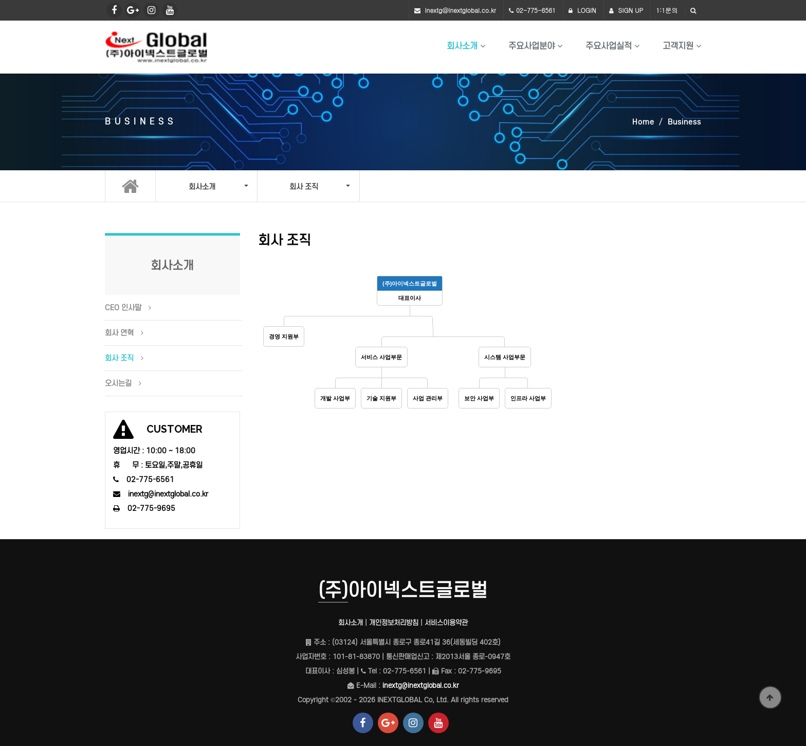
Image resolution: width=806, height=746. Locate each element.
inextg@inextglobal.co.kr (460, 10)
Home (643, 122)
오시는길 (118, 383)
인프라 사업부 (528, 398)
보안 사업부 (479, 398)
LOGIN (582, 10)
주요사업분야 (531, 46)
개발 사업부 (335, 398)
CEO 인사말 (123, 307)
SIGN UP (626, 10)
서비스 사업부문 (381, 357)
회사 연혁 (119, 333)
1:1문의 (666, 10)
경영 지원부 (284, 336)
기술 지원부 (381, 398)
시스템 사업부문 (504, 357)
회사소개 (462, 46)
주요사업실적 (608, 46)
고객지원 (678, 46)
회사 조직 (119, 358)
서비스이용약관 (446, 622)
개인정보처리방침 (393, 622)
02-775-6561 (536, 10)
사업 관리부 (428, 398)
